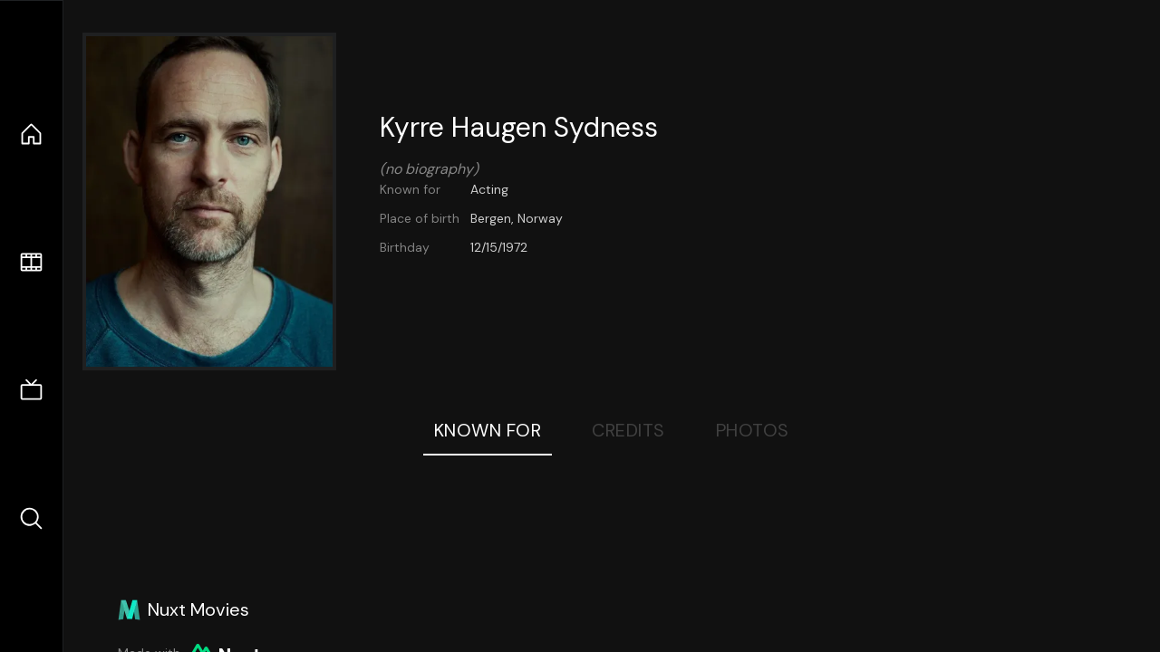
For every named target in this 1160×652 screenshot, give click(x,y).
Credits (628, 430)
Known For (488, 430)
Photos (752, 430)
